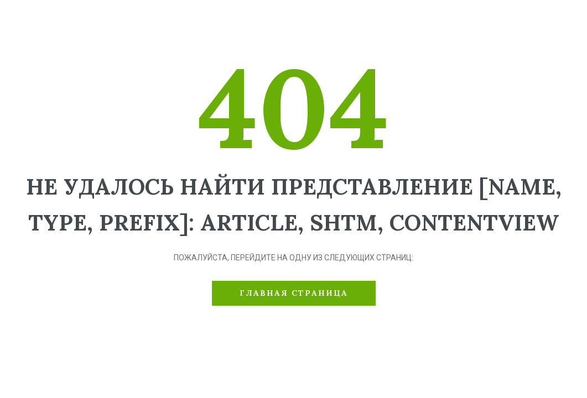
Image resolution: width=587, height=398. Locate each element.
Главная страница (294, 293)
